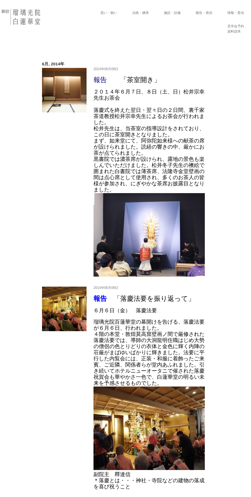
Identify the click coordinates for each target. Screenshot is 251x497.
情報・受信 (235, 13)
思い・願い (108, 13)
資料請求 (234, 31)
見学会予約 (235, 26)
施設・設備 (172, 13)
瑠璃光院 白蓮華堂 (21, 17)
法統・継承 (140, 13)
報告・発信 (204, 13)
